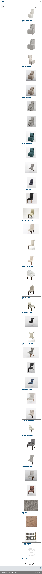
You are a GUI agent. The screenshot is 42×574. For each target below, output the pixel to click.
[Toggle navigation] (40, 2)
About (4, 568)
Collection (3, 12)
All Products (33, 4)
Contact (10, 568)
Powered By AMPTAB (38, 572)
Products (7, 568)
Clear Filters (3, 14)
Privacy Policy (15, 572)
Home (28, 4)
